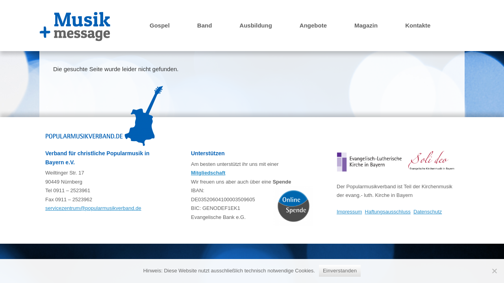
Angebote (313, 25)
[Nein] (494, 271)
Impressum (349, 212)
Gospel (160, 25)
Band (204, 25)
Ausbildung (255, 25)
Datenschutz (427, 212)
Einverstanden (340, 271)
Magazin (366, 25)
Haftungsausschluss (388, 212)
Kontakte (417, 25)
